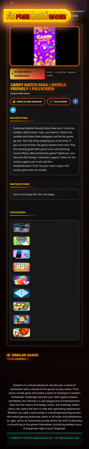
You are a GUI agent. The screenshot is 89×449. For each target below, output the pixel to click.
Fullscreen (60, 101)
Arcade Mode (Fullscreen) (21, 73)
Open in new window (29, 101)
